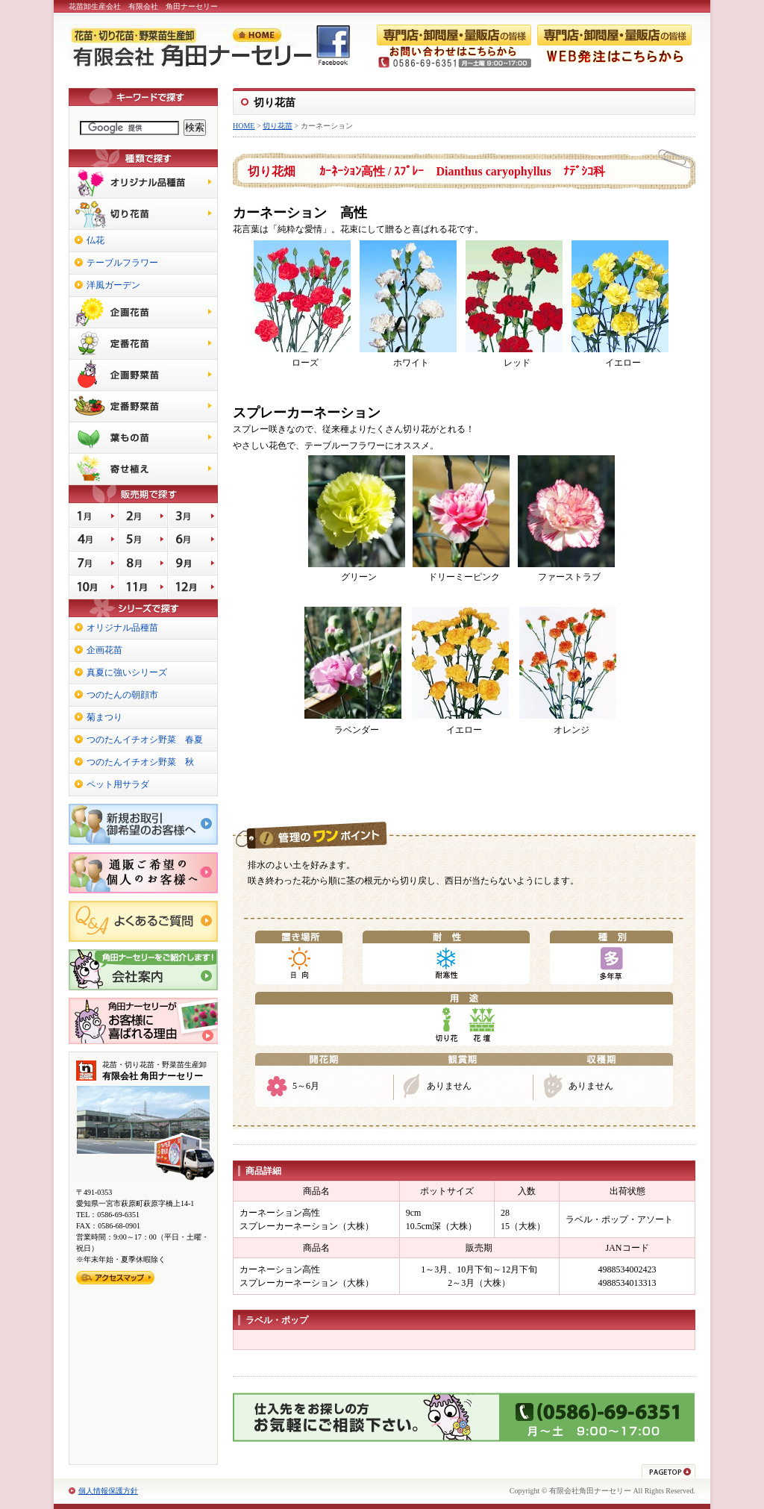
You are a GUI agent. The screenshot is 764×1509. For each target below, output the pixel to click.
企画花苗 (104, 650)
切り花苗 (277, 126)
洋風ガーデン (113, 285)
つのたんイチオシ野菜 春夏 (145, 739)
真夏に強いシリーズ (127, 672)
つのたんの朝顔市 (122, 695)
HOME (243, 126)
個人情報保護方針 (108, 1491)
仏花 (95, 240)
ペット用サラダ (118, 784)
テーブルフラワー (122, 262)
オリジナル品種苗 (122, 627)
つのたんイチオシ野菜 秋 (140, 762)
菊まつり (104, 717)
